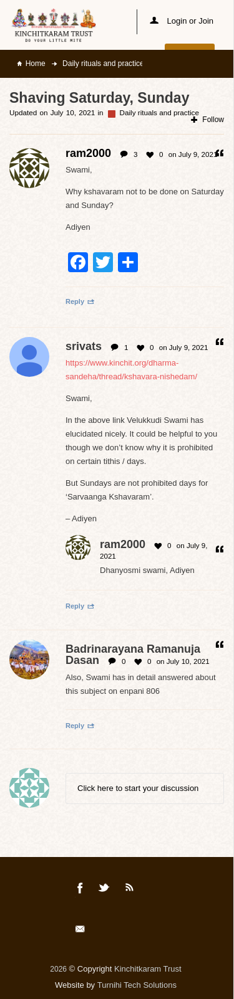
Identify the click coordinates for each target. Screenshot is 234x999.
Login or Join (181, 21)
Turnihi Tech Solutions (137, 985)
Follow (207, 119)
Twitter (105, 890)
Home (36, 63)
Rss (130, 890)
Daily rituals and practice (102, 63)
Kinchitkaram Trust (148, 968)
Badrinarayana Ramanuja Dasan (133, 654)
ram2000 (122, 544)
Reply (80, 301)
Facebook (80, 890)
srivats (84, 346)
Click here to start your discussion (137, 788)
